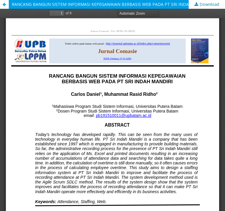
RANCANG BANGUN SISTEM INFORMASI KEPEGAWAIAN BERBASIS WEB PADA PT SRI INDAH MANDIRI (111, 4)
